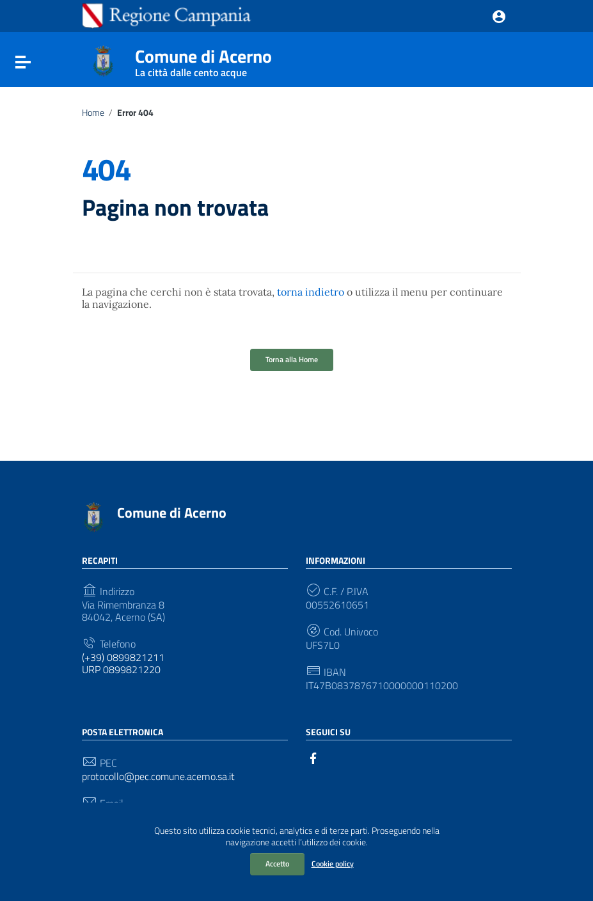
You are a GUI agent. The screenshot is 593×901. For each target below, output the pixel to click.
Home (93, 113)
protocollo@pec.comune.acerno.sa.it (158, 776)
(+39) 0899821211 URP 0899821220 (123, 663)
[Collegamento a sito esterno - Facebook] (313, 757)
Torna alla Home (291, 359)
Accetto (277, 863)
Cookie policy (333, 863)
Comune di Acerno (203, 59)
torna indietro (310, 291)
